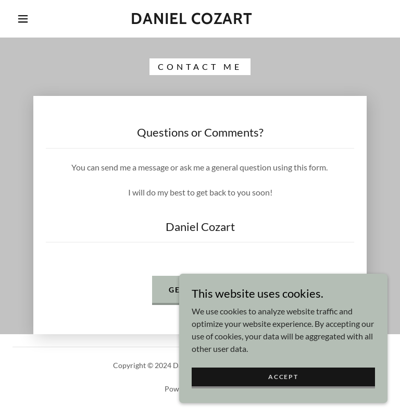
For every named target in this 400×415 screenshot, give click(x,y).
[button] (22, 18)
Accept (283, 377)
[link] (191, 21)
